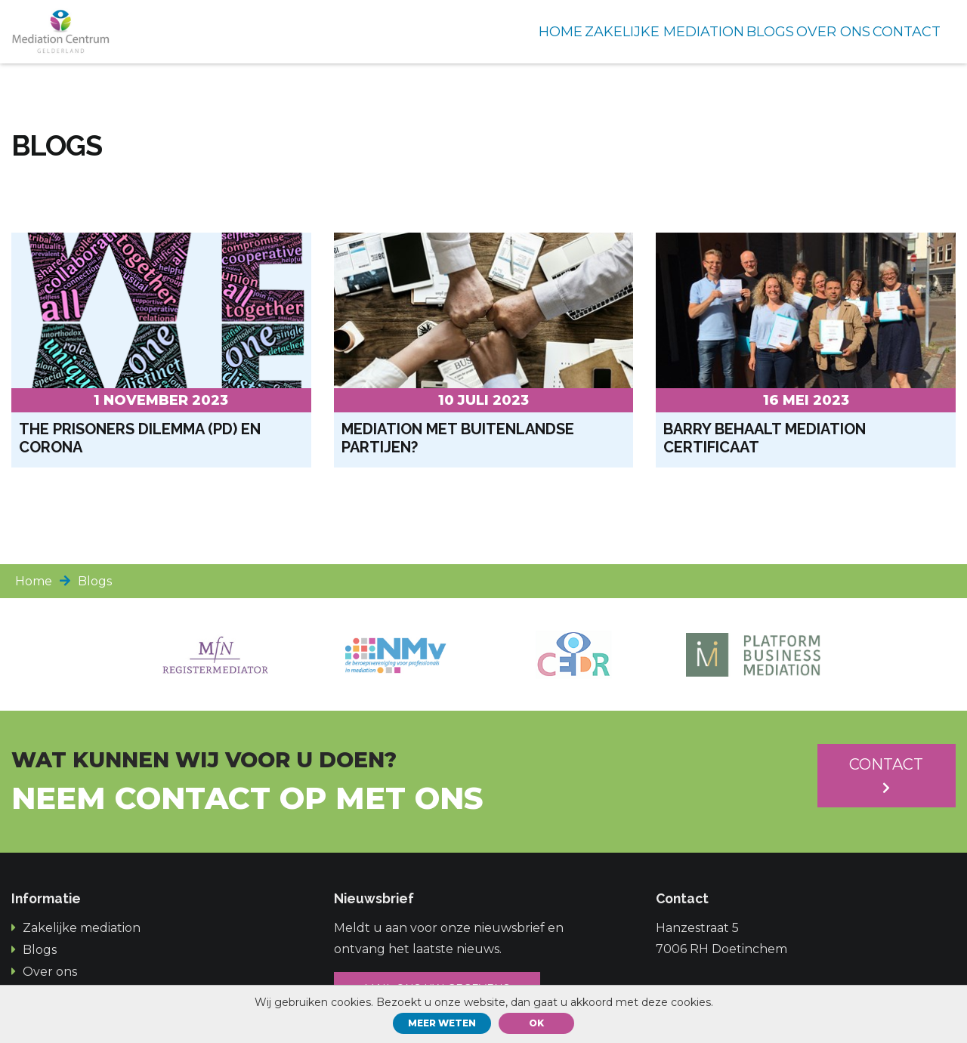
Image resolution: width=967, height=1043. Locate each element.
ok (536, 1023)
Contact (886, 774)
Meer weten (442, 1023)
